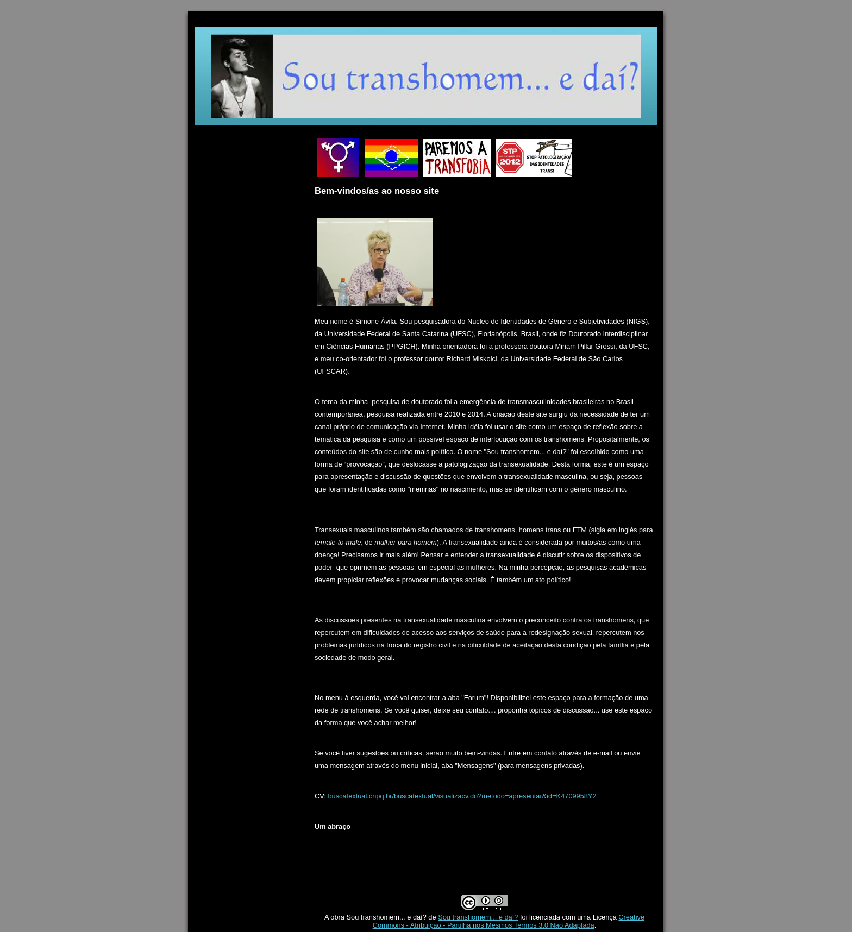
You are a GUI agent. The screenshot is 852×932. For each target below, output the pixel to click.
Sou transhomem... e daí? (478, 917)
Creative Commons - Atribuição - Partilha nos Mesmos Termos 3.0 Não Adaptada (508, 921)
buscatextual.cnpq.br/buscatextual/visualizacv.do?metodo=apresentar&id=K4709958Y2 (462, 796)
